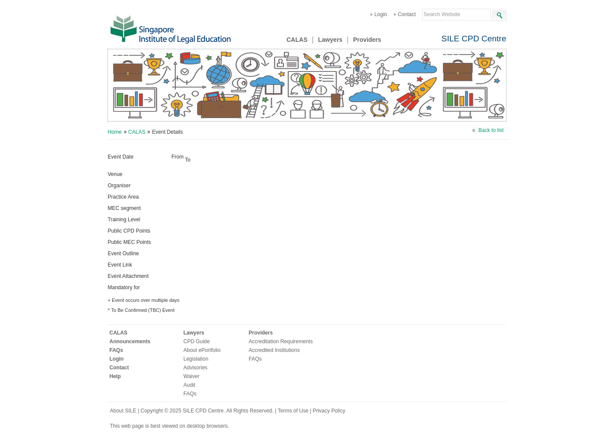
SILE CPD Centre (474, 38)
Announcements (130, 341)
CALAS (297, 39)
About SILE (123, 411)
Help (115, 376)
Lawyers (330, 39)
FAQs (116, 350)
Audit (189, 385)
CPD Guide (197, 341)
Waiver (192, 376)
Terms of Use (294, 411)
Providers (367, 39)
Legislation (196, 359)
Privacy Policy (329, 411)
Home (115, 132)
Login (380, 14)
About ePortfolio (202, 350)
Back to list (490, 130)
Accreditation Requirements (281, 341)
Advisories (196, 368)
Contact (407, 14)
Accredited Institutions (274, 350)
